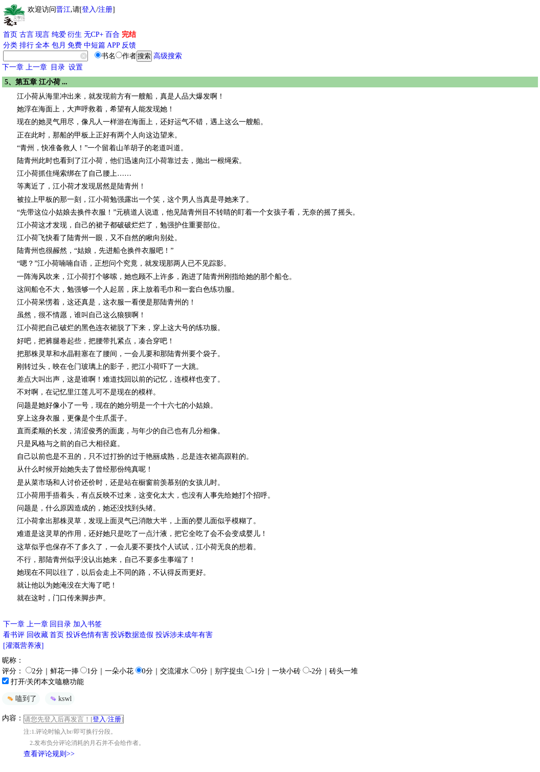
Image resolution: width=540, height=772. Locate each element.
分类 (10, 45)
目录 (58, 67)
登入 (89, 9)
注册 (105, 9)
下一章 (13, 67)
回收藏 (37, 635)
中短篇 (94, 45)
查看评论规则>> (49, 754)
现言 (42, 34)
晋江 (63, 9)
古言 (26, 34)
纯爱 (59, 34)
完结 (129, 34)
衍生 (75, 34)
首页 (10, 34)
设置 (76, 67)
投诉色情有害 (87, 635)
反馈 (129, 45)
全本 (42, 45)
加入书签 (87, 624)
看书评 (14, 635)
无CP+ (94, 34)
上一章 (36, 67)
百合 (112, 34)
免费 (75, 45)
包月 (59, 45)
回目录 (60, 624)
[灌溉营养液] (23, 645)
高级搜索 (167, 56)
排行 (26, 45)
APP (113, 45)
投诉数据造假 (131, 635)
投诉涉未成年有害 (184, 635)
